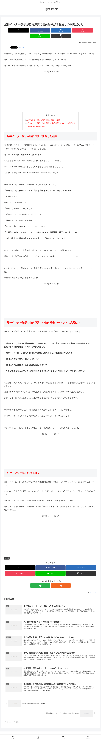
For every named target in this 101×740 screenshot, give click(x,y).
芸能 (7, 552)
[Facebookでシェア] (27, 30)
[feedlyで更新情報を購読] (48, 580)
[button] (89, 30)
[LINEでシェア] (73, 30)
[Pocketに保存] (58, 30)
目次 (47, 110)
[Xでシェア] (11, 30)
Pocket (21, 42)
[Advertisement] (50, 85)
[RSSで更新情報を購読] (53, 580)
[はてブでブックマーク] (42, 30)
